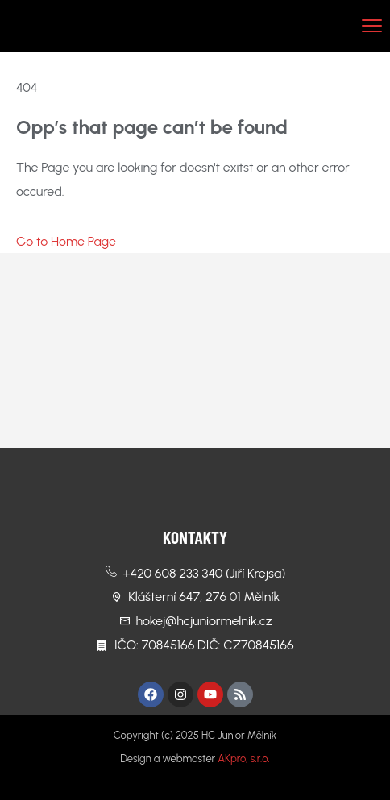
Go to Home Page (66, 241)
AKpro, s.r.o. (243, 758)
